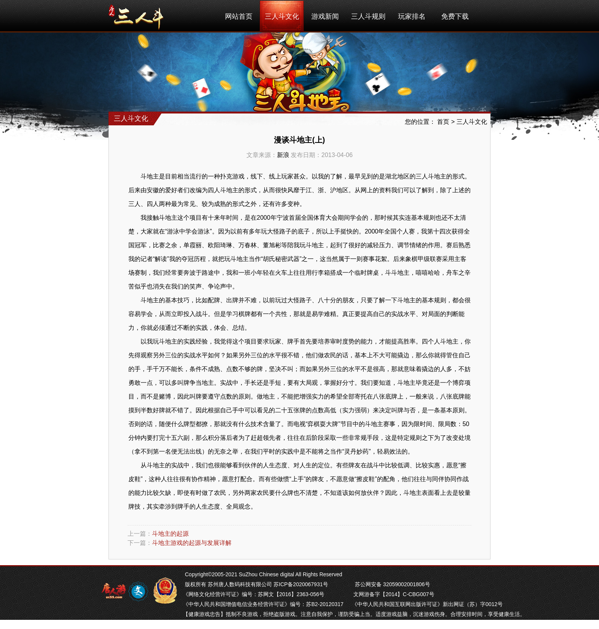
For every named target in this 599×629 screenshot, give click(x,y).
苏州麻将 (251, 624)
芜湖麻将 (206, 624)
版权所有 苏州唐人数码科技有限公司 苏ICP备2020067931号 (256, 584)
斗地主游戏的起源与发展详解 (192, 543)
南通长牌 (274, 624)
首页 (443, 121)
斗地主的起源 (170, 533)
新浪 (283, 155)
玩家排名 (412, 16)
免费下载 (455, 16)
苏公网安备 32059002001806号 (392, 584)
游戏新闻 (325, 16)
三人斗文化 (282, 16)
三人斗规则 (368, 16)
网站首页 (239, 16)
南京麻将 (229, 624)
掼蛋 (188, 624)
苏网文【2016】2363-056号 (291, 594)
